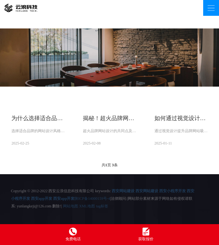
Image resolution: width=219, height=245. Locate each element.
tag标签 (102, 206)
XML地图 (87, 206)
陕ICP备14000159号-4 (92, 198)
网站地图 (70, 206)
